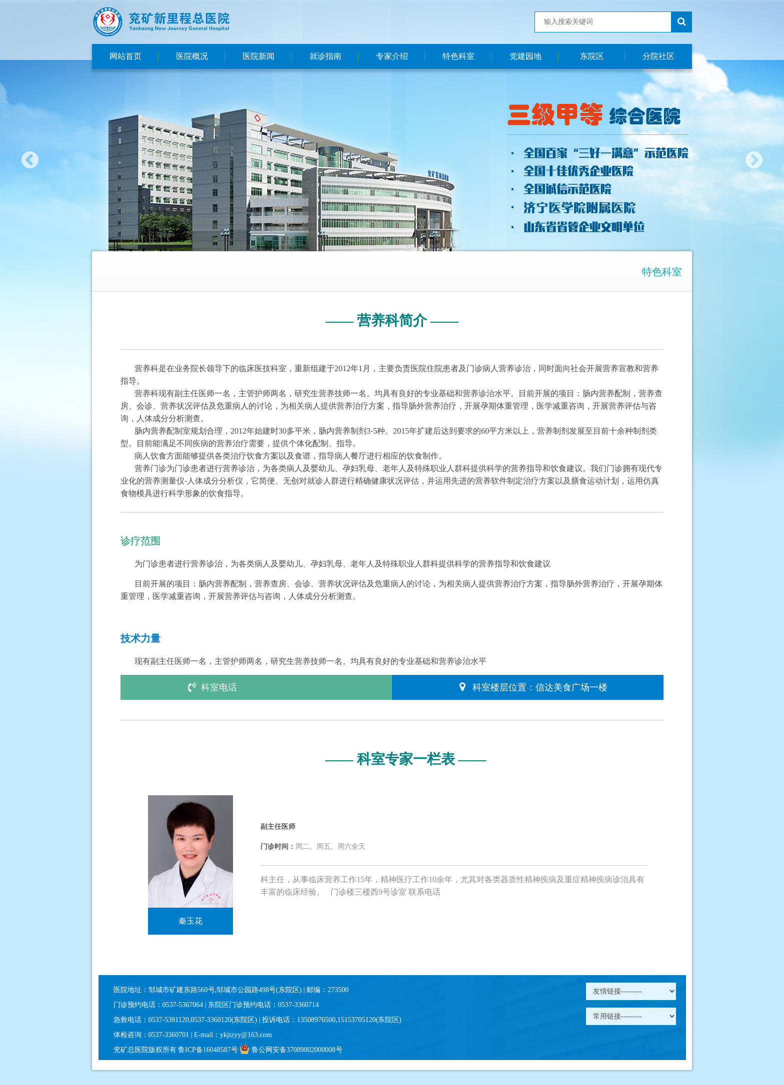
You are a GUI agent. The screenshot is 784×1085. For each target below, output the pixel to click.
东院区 (592, 56)
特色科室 (458, 56)
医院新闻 (258, 56)
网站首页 (126, 56)
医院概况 (192, 56)
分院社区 (658, 56)
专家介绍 (392, 56)
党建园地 (526, 56)
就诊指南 (326, 56)
